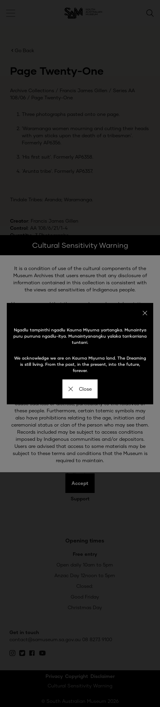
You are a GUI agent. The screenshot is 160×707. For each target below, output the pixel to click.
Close (80, 389)
